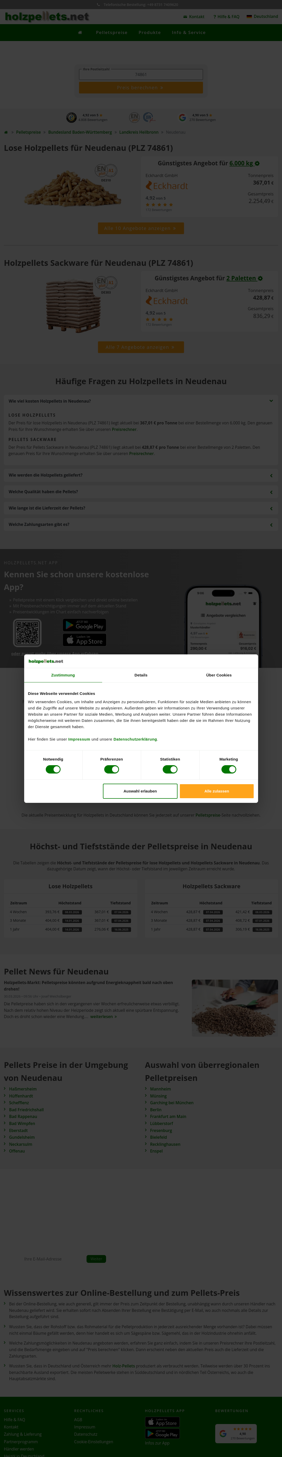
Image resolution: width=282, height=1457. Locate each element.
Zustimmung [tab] (63, 675)
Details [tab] (141, 675)
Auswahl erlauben (140, 791)
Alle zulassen (216, 791)
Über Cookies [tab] (219, 675)
